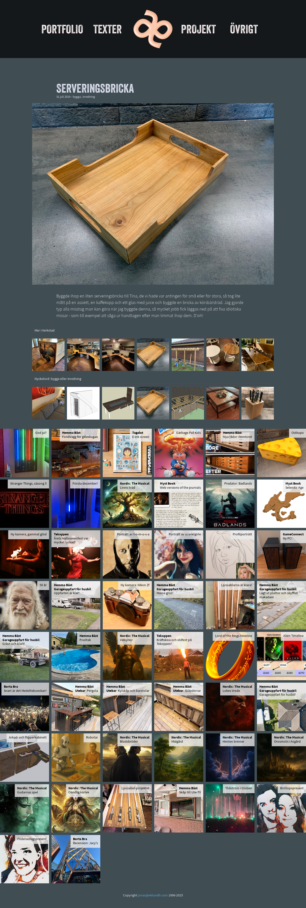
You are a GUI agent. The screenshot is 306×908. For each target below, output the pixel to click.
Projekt (198, 29)
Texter (107, 29)
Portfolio (62, 29)
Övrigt (244, 29)
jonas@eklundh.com (153, 895)
